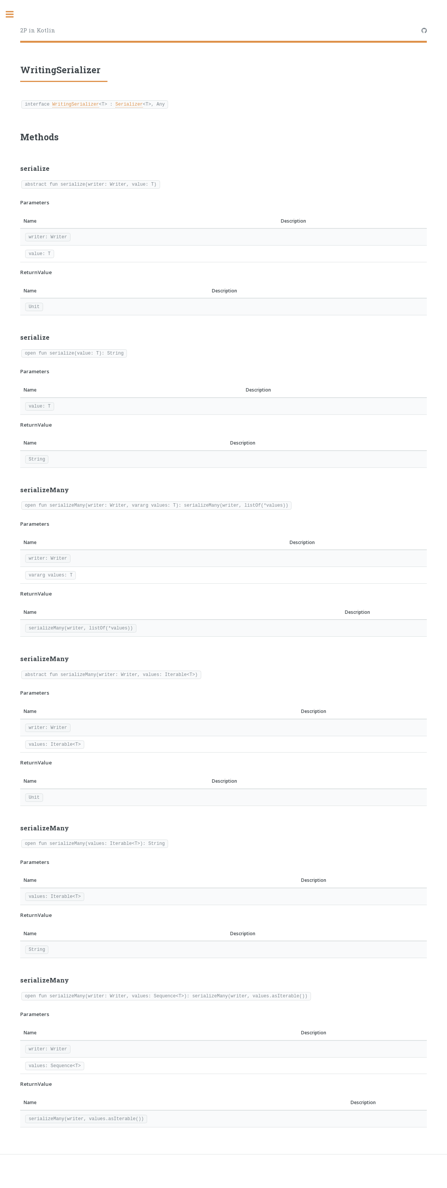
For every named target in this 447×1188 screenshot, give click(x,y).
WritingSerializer (75, 104)
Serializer (129, 104)
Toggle (13, 14)
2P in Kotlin (37, 30)
